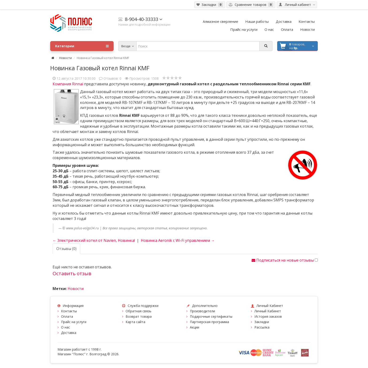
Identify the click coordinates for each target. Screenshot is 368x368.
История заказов (268, 316)
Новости (65, 58)
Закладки (261, 322)
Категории (82, 46)
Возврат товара (139, 316)
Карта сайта (135, 322)
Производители (202, 311)
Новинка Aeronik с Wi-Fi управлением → (178, 240)
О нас (65, 327)
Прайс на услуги (73, 322)
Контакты (69, 311)
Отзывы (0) (66, 248)
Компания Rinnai (68, 83)
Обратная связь (138, 311)
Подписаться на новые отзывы (283, 260)
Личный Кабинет (267, 311)
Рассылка (261, 327)
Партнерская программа (209, 322)
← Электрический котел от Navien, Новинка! (94, 240)
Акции (194, 327)
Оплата (67, 316)
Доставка (68, 332)
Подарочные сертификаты (211, 316)
